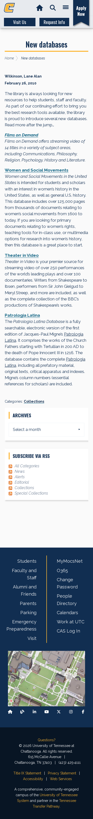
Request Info (54, 22)
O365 (62, 570)
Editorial (22, 482)
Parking (28, 612)
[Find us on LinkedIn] (34, 711)
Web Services (61, 779)
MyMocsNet (70, 561)
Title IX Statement (27, 773)
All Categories (27, 466)
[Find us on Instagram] (71, 711)
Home (9, 58)
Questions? (47, 740)
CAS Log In (68, 631)
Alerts (20, 477)
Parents (28, 603)
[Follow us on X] (59, 711)
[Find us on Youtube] (46, 711)
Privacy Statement (62, 773)
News (20, 471)
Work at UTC (70, 621)
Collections (34, 401)
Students (26, 561)
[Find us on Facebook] (83, 711)
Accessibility (33, 779)
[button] (53, 8)
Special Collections (31, 493)
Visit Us (19, 22)
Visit (32, 638)
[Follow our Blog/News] (22, 711)
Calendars (67, 612)
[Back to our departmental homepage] (10, 711)
